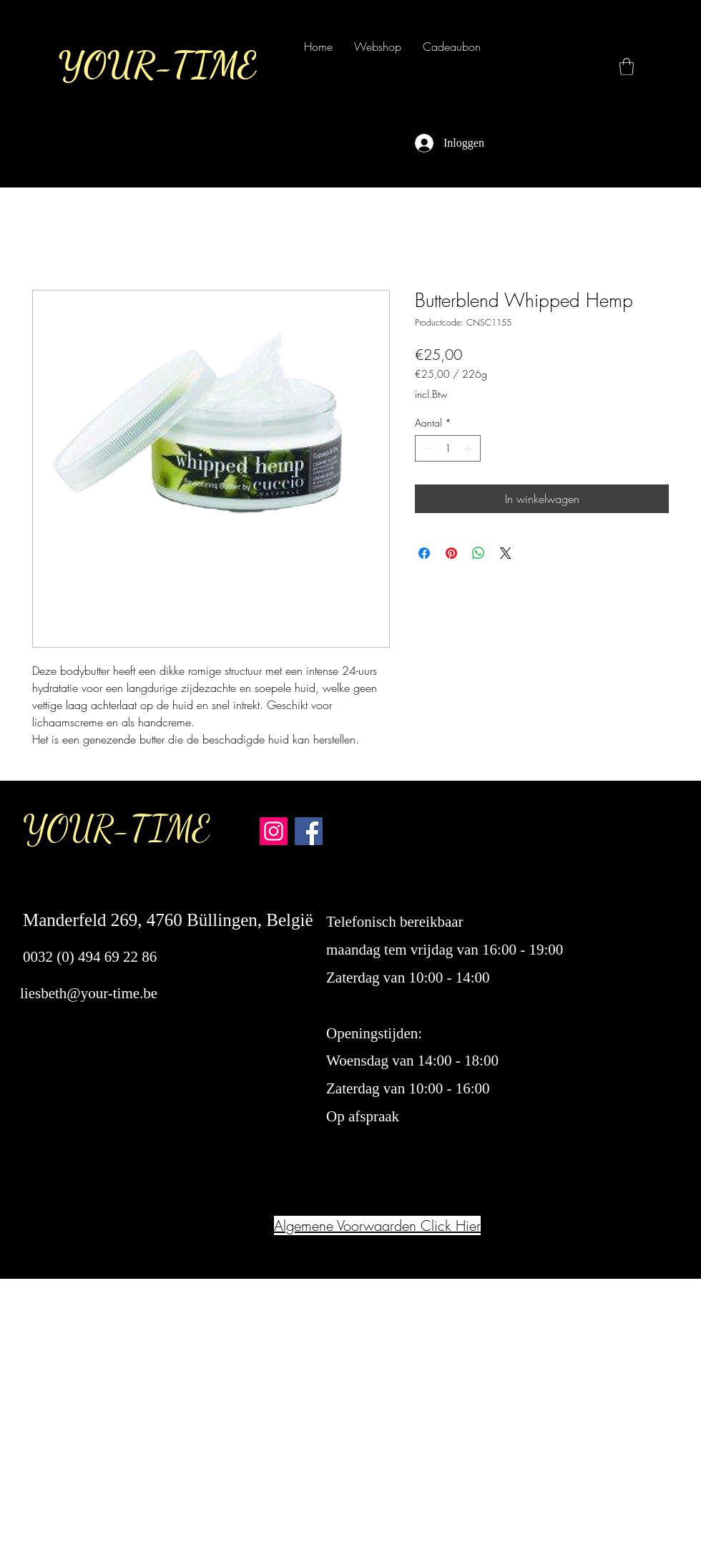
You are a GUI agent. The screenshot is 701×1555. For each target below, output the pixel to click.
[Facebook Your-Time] (309, 831)
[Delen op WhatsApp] (478, 553)
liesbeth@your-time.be (88, 993)
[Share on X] (505, 553)
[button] (626, 66)
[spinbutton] (448, 448)
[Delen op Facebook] (424, 553)
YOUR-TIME (116, 828)
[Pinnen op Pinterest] (451, 553)
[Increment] (470, 448)
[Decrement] (426, 448)
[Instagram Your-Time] (274, 831)
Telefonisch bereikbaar (396, 921)
